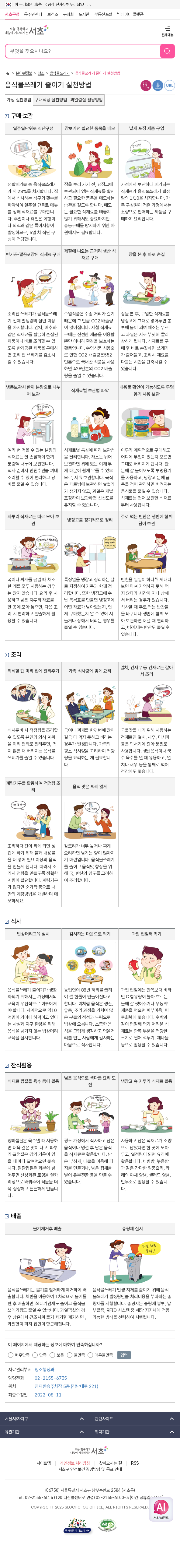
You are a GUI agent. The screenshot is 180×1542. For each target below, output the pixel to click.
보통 (60, 1355)
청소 (41, 73)
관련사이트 (132, 1418)
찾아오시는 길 (110, 1463)
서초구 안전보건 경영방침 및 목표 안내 (90, 1469)
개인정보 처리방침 (75, 1463)
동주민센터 (32, 14)
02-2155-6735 (51, 1378)
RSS (135, 1463)
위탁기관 (132, 1431)
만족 (43, 1355)
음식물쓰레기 (60, 73)
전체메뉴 (167, 28)
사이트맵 (43, 1463)
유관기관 (42, 1431)
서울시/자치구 (42, 1418)
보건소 (52, 14)
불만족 (79, 1355)
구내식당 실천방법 (51, 100)
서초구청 (12, 14)
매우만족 (22, 1355)
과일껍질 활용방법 (87, 100)
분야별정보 (24, 73)
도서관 (84, 14)
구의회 (68, 14)
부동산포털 (103, 14)
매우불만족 (103, 1355)
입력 (124, 1355)
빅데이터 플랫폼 (130, 14)
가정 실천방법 (19, 100)
